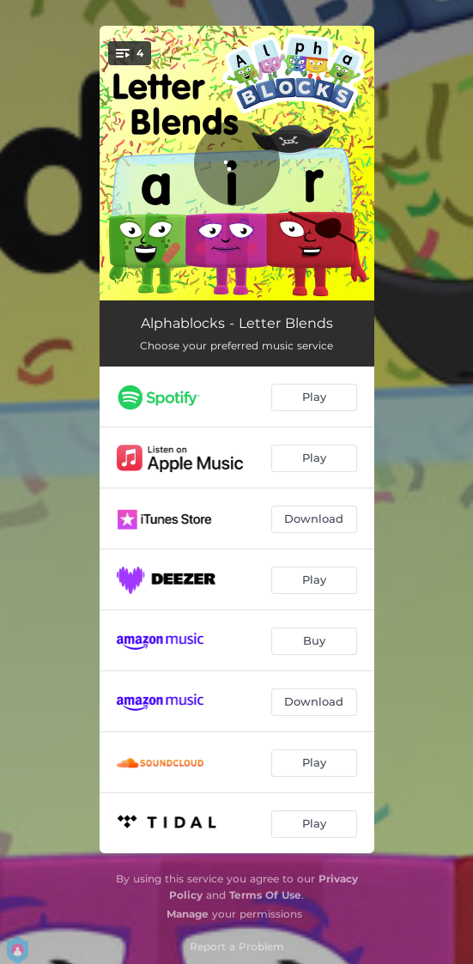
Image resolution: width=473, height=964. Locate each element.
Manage (188, 913)
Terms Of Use (265, 894)
